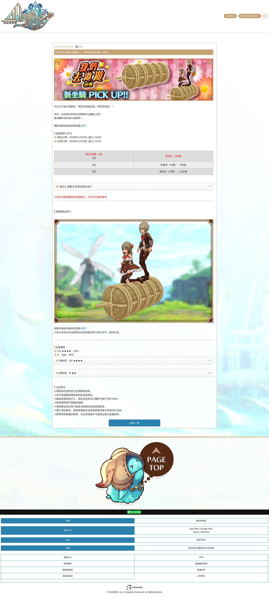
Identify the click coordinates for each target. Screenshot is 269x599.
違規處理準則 (201, 563)
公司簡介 (201, 576)
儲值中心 (230, 16)
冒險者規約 (68, 576)
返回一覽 (134, 423)
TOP (201, 557)
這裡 (82, 328)
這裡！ (84, 125)
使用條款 (68, 563)
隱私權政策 (68, 570)
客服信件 (201, 570)
